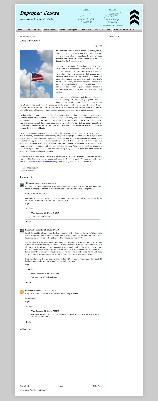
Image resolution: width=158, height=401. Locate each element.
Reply (27, 204)
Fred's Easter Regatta (68, 30)
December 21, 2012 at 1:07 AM (47, 230)
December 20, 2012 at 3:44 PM (44, 183)
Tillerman (29, 183)
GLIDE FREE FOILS (102, 30)
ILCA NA (37, 30)
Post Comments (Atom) (38, 390)
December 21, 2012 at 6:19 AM (47, 274)
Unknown (29, 291)
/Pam (33, 213)
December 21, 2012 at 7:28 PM (44, 291)
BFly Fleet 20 (86, 30)
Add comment (25, 329)
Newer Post (24, 386)
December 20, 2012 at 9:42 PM (47, 213)
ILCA (28, 30)
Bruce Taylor (30, 230)
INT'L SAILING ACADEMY (124, 30)
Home (20, 30)
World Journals (50, 30)
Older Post (97, 386)
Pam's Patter (30, 171)
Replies (30, 209)
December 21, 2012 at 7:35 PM (47, 311)
